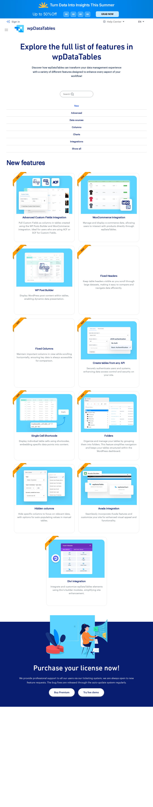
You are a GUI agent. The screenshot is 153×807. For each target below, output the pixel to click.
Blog (123, 803)
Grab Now (107, 14)
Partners (89, 795)
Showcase (60, 780)
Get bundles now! (18, 758)
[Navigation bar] (6, 28)
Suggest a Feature (130, 795)
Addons (58, 795)
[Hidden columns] (44, 485)
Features (59, 788)
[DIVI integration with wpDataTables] (77, 558)
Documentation (128, 780)
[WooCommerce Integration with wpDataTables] (109, 194)
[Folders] (109, 412)
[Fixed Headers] (109, 260)
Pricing (58, 803)
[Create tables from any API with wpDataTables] (109, 340)
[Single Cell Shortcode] (44, 412)
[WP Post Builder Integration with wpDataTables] (44, 267)
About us (89, 803)
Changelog (126, 788)
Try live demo (91, 692)
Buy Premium (61, 692)
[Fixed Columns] (44, 333)
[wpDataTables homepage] (26, 782)
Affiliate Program (94, 788)
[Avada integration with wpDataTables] (109, 485)
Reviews (89, 780)
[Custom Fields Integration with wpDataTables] (44, 194)
